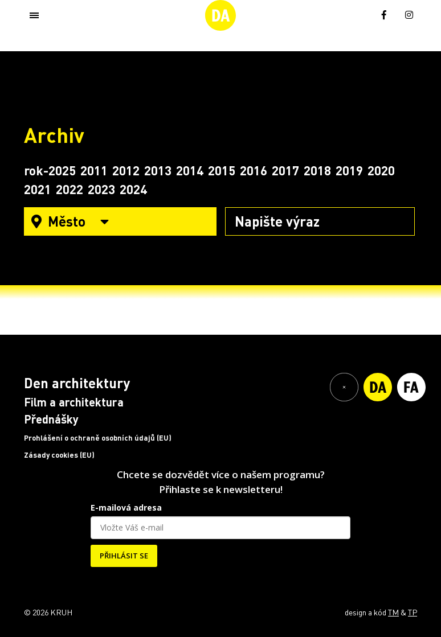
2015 (221, 170)
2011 (94, 170)
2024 (133, 189)
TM (393, 612)
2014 (189, 170)
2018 (317, 170)
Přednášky (51, 419)
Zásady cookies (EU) (59, 454)
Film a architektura (74, 401)
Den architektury (77, 383)
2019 (349, 170)
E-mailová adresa (126, 507)
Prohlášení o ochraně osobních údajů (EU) (98, 437)
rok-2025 (50, 170)
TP (412, 612)
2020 (381, 170)
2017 (285, 170)
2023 (101, 189)
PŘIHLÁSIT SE (124, 555)
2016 (253, 170)
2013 (158, 170)
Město (70, 221)
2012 (126, 170)
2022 (69, 189)
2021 (37, 189)
